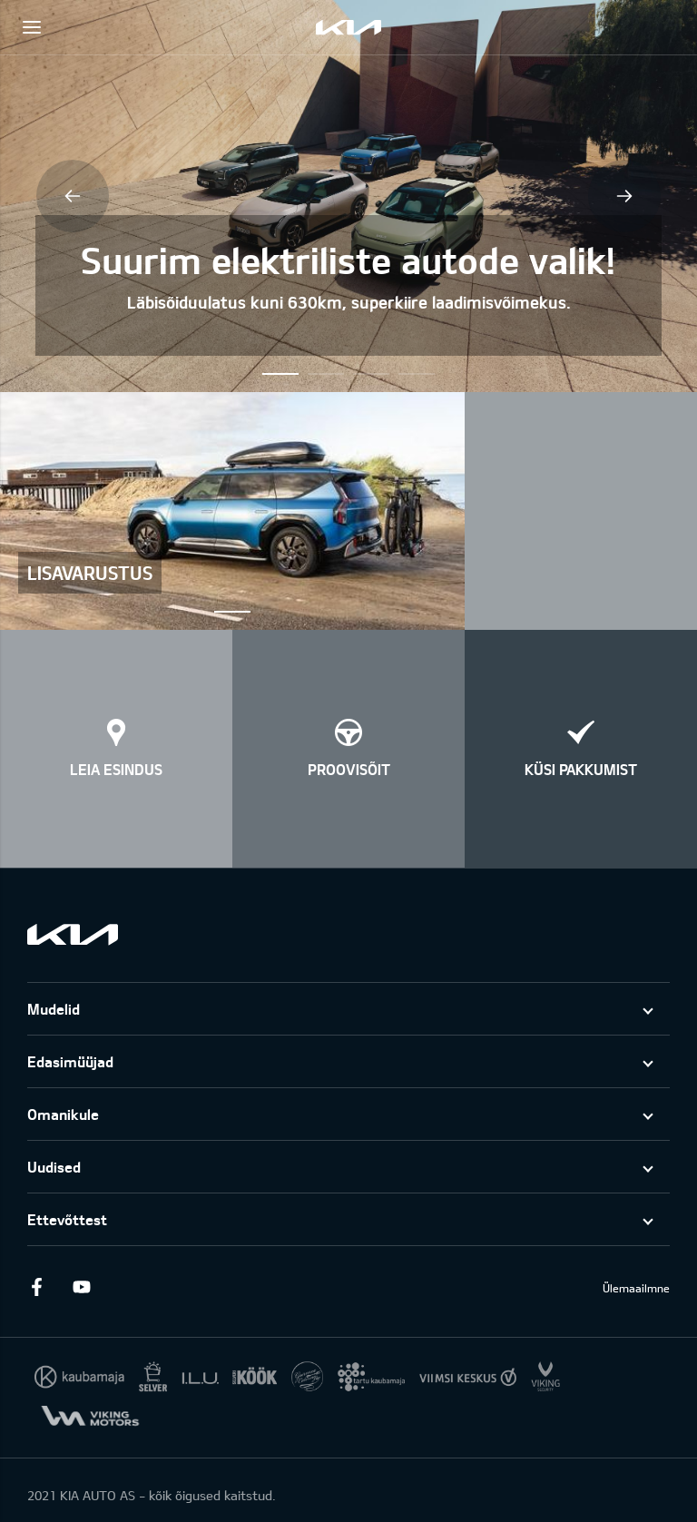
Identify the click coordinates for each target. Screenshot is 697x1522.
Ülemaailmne (636, 1287)
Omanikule (63, 1114)
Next (624, 196)
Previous (72, 196)
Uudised (54, 1166)
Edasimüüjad (70, 1061)
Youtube (82, 1287)
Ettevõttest (67, 1219)
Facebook (36, 1287)
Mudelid (53, 1008)
